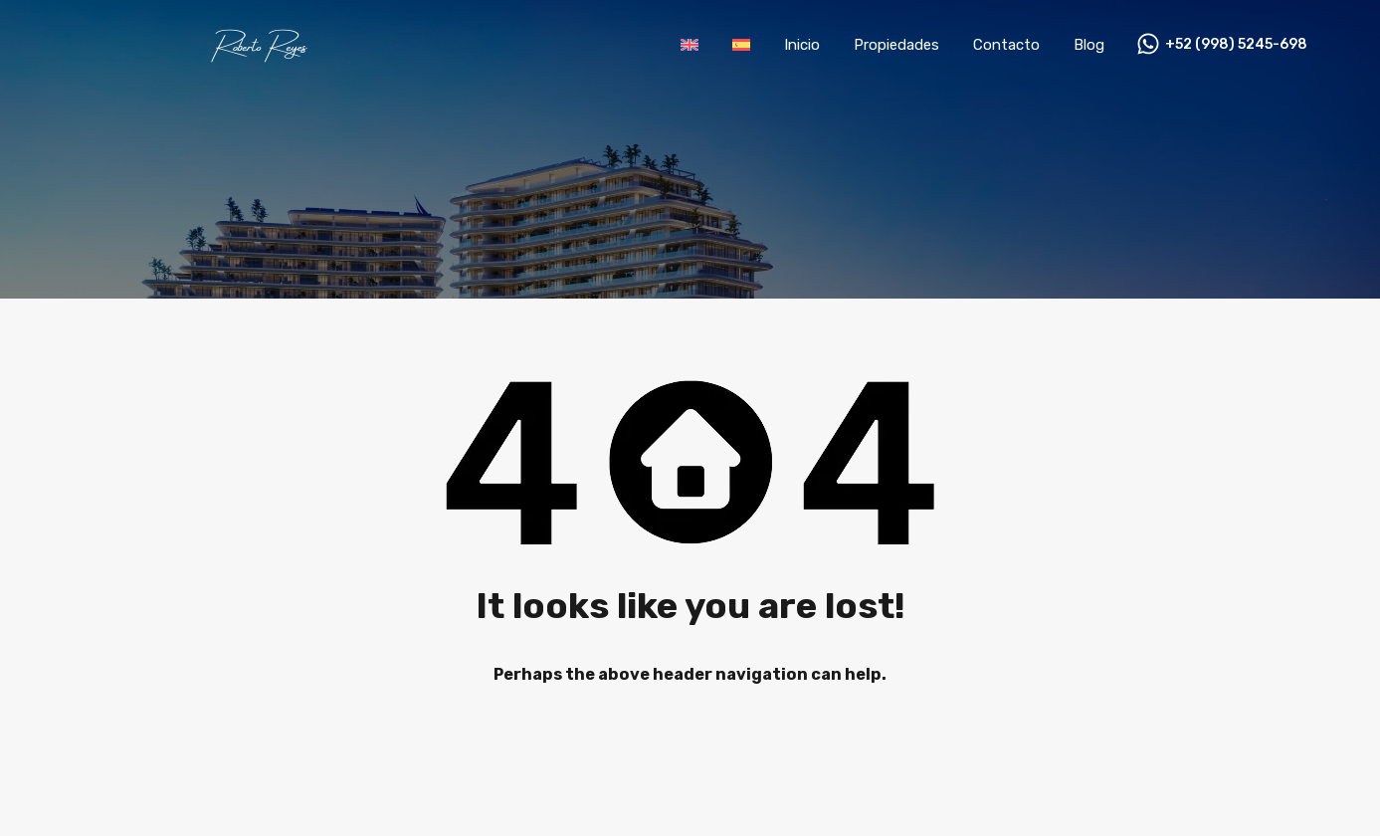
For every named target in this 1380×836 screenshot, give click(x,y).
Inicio (802, 45)
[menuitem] (689, 45)
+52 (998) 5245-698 (1236, 45)
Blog (1089, 45)
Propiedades (896, 45)
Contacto (1006, 45)
